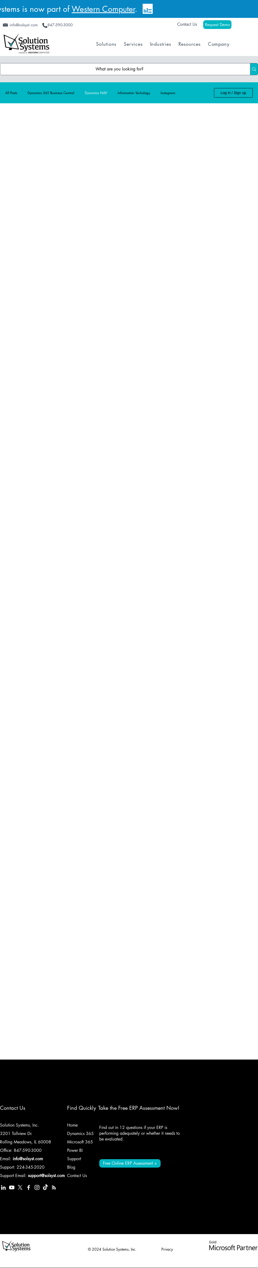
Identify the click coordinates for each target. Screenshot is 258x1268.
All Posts (11, 93)
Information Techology (134, 93)
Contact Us (187, 24)
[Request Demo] (217, 24)
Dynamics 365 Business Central (51, 93)
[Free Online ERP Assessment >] (130, 1163)
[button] (106, 44)
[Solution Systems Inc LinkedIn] (3, 1187)
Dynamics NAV (96, 93)
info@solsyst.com (28, 1159)
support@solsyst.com (46, 1175)
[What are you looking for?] (119, 69)
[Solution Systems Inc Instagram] (37, 1187)
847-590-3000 (28, 1150)
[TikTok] (45, 1187)
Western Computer (103, 9)
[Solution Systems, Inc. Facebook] (28, 1187)
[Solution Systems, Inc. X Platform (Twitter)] (20, 1187)
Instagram (168, 93)
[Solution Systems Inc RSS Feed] (54, 1187)
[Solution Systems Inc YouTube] (11, 1187)
